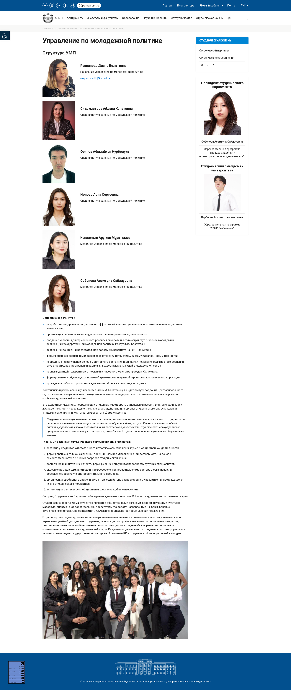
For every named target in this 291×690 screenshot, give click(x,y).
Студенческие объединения (216, 57)
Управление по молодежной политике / (101, 28)
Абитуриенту (75, 18)
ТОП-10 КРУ (206, 65)
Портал (167, 5)
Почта (231, 5)
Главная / (48, 28)
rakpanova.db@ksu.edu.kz (96, 78)
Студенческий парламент (215, 50)
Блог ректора (185, 5)
